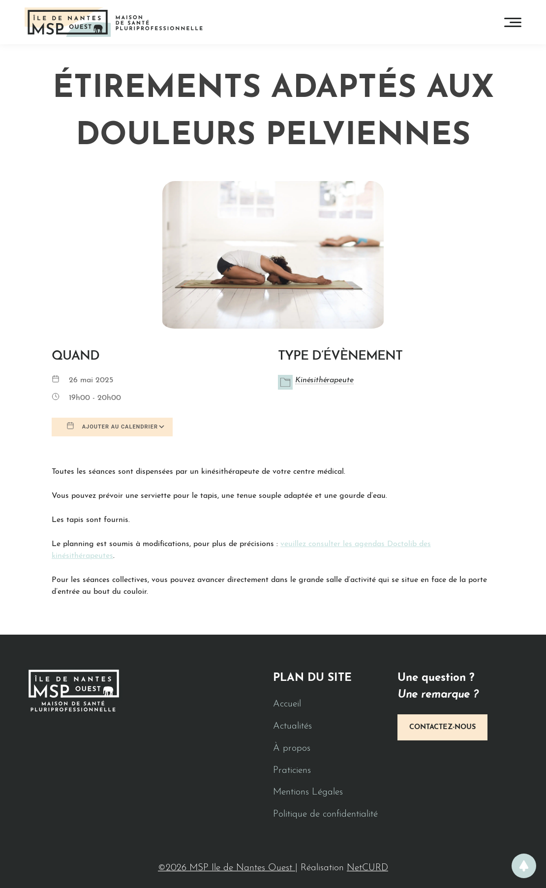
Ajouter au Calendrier (112, 426)
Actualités (292, 726)
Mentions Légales (308, 792)
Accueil (287, 704)
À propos (291, 748)
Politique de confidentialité (325, 814)
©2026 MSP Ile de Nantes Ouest (226, 868)
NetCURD (367, 868)
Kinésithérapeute (324, 380)
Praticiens (292, 770)
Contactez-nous (442, 727)
